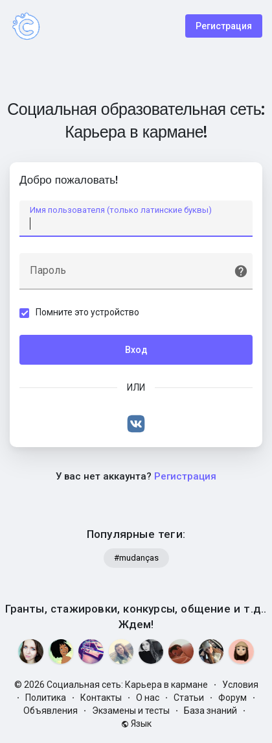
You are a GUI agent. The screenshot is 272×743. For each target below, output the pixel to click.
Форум (232, 697)
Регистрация (224, 26)
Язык (136, 723)
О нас (147, 697)
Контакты (101, 697)
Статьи (189, 697)
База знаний (210, 710)
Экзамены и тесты (131, 710)
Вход (136, 350)
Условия (240, 684)
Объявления (50, 710)
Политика (45, 697)
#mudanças (136, 558)
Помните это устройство (87, 312)
